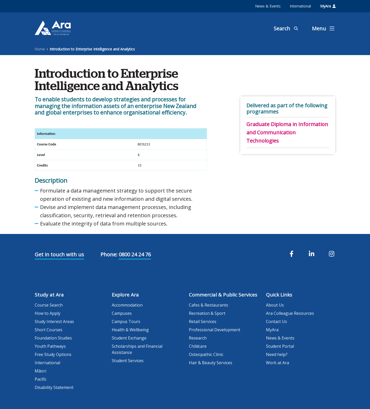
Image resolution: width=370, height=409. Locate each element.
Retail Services (202, 321)
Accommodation (127, 305)
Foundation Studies (53, 338)
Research (198, 338)
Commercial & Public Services (223, 294)
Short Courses (48, 330)
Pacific (41, 379)
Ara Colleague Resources (290, 313)
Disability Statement (54, 387)
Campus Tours (126, 321)
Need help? (277, 354)
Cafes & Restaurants (208, 305)
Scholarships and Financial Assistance (137, 349)
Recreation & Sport (207, 313)
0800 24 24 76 (135, 254)
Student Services (128, 360)
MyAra (328, 6)
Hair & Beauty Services (210, 363)
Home (40, 49)
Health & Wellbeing (130, 330)
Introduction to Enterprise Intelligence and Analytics (92, 49)
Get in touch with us (59, 254)
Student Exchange (129, 338)
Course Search (49, 305)
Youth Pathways (50, 346)
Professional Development (214, 330)
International (300, 6)
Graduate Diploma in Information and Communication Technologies (287, 132)
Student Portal (280, 346)
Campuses (122, 313)
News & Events (268, 6)
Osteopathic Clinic (206, 354)
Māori (40, 371)
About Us (275, 305)
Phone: (108, 254)
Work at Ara (277, 363)
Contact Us (276, 321)
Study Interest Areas (54, 321)
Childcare (198, 346)
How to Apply (47, 313)
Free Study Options (53, 354)
